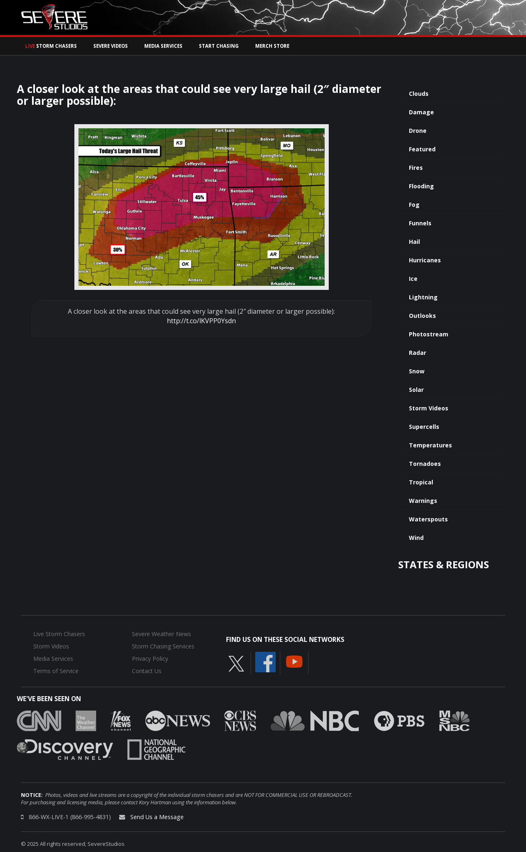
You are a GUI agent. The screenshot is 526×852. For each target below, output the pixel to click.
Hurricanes (425, 260)
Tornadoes (425, 464)
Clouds (419, 93)
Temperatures (430, 445)
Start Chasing (219, 46)
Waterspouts (428, 519)
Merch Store (272, 46)
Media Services (163, 46)
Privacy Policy (150, 658)
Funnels (420, 223)
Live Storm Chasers (59, 634)
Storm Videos (428, 408)
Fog (414, 204)
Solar (416, 390)
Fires (416, 167)
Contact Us (146, 671)
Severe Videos (110, 46)
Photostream (428, 334)
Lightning (423, 297)
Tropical (421, 482)
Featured (422, 149)
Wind (416, 538)
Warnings (423, 501)
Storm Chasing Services (163, 646)
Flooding (421, 186)
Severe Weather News (161, 634)
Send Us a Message (157, 817)
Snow (416, 371)
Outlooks (422, 316)
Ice (413, 278)
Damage (421, 112)
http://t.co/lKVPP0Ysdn (201, 320)
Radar (417, 353)
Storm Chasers (51, 46)
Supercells (424, 427)
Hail (414, 241)
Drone (418, 130)
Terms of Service (55, 671)
